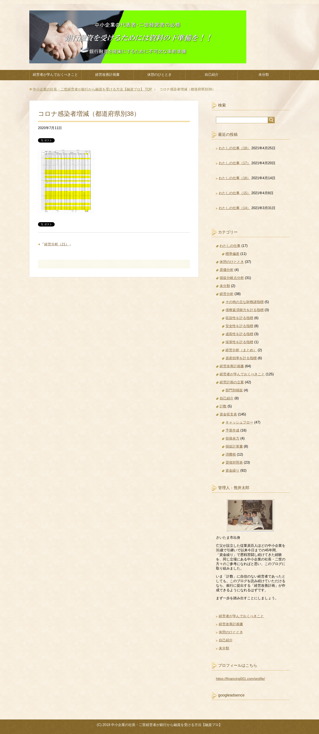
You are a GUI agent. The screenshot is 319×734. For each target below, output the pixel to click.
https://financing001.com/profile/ (240, 679)
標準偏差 (232, 254)
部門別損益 (234, 390)
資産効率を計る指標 (241, 358)
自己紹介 (212, 74)
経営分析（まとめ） (241, 350)
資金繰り (232, 470)
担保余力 (232, 438)
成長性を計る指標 (239, 334)
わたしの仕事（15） (234, 193)
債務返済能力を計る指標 (244, 310)
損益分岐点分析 (232, 278)
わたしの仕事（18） (234, 148)
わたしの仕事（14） (234, 208)
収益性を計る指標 (239, 318)
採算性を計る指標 (239, 342)
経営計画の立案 (232, 382)
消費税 (230, 454)
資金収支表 (228, 414)
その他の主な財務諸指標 (244, 302)
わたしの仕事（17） (234, 163)
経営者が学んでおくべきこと (55, 74)
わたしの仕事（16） (234, 178)
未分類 (263, 74)
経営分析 (226, 294)
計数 (223, 406)
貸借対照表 (234, 462)
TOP (92, 89)
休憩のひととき (159, 74)
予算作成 (232, 430)
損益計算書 (234, 446)
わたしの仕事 (230, 246)
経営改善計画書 (107, 74)
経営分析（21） (56, 244)
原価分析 (226, 270)
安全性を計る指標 (239, 326)
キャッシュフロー (239, 422)
